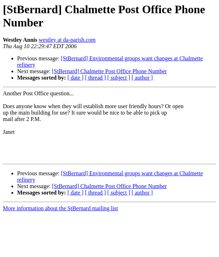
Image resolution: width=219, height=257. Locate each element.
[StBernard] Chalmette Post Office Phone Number (109, 71)
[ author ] (142, 78)
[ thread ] (95, 78)
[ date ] (75, 78)
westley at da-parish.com (67, 40)
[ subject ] (118, 78)
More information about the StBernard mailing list (60, 208)
